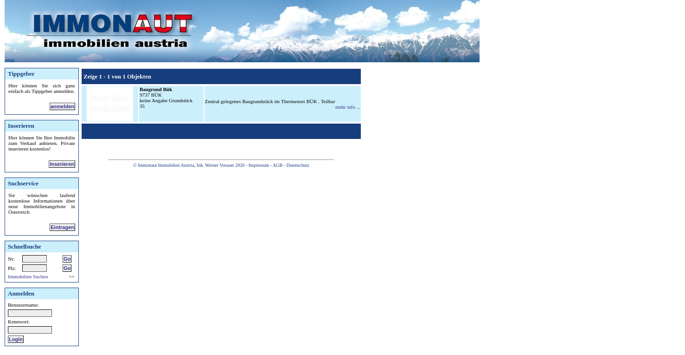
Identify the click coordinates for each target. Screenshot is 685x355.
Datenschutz (297, 165)
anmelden (62, 106)
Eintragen (62, 227)
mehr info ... (347, 107)
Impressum (259, 165)
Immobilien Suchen (28, 276)
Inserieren (62, 164)
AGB (277, 165)
